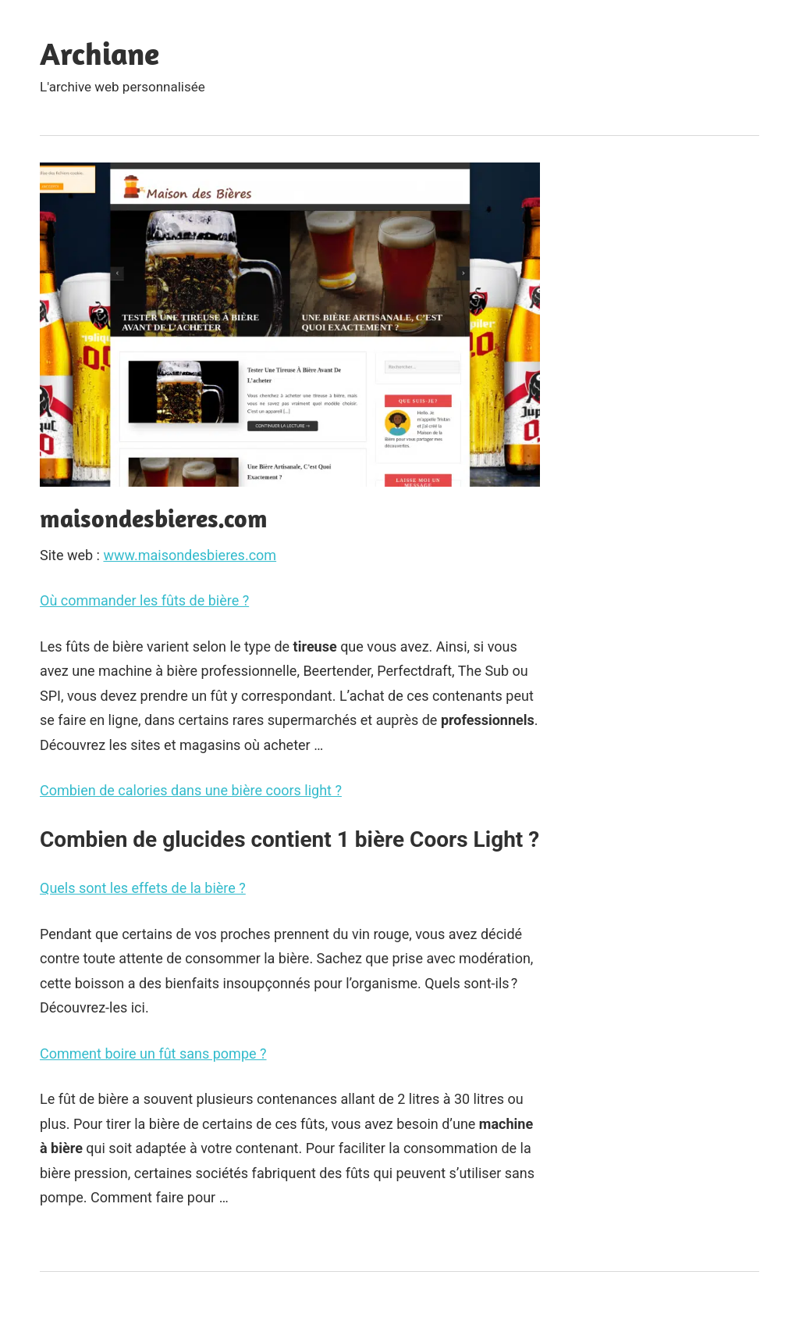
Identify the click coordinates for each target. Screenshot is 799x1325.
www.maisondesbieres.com (189, 555)
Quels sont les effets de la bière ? (143, 888)
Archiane (99, 53)
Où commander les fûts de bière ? (144, 600)
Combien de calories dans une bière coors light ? (191, 790)
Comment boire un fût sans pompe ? (153, 1053)
